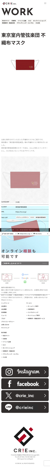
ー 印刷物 (4, 339)
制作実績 (4, 332)
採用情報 (4, 312)
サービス (29, 303)
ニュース (3, 315)
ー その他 (4, 357)
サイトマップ (5, 328)
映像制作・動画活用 (8, 23)
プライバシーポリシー (7, 321)
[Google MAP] (35, 455)
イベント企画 (22, 21)
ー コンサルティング (32, 312)
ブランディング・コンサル (25, 23)
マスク (32, 217)
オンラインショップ (39, 21)
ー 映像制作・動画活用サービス (35, 318)
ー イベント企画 (6, 342)
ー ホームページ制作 (32, 306)
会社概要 (4, 309)
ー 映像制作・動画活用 (8, 351)
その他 (38, 23)
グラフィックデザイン (22, 217)
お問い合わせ (5, 324)
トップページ (5, 303)
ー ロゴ (3, 345)
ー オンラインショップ (8, 348)
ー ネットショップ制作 (33, 315)
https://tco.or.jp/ (21, 212)
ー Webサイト (5, 335)
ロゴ (29, 21)
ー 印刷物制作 (30, 309)
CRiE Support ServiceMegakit (25, 459)
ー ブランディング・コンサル (9, 354)
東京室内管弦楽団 (41, 217)
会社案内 (4, 306)
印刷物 (14, 21)
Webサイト (6, 21)
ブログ (3, 318)
